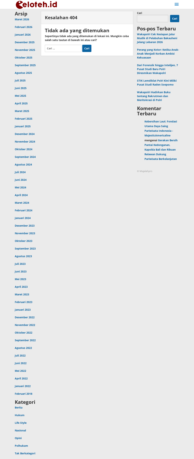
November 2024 (25, 141)
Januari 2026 (23, 34)
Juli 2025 (20, 80)
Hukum (19, 415)
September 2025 (25, 65)
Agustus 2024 (23, 164)
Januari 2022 (23, 386)
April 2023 (21, 286)
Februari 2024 (23, 210)
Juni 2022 (21, 363)
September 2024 (25, 157)
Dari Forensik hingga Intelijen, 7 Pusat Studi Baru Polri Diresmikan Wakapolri (157, 69)
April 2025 (21, 103)
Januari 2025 (23, 126)
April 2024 (21, 195)
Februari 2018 (23, 393)
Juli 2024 (20, 172)
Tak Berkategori (25, 453)
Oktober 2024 (23, 149)
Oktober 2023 (23, 241)
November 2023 (25, 233)
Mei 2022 (20, 371)
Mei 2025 (20, 95)
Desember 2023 (25, 225)
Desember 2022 (25, 317)
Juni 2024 (21, 180)
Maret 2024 (22, 202)
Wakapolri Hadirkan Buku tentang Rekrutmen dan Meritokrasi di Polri (153, 96)
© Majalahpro (144, 171)
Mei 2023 (20, 279)
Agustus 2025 (23, 73)
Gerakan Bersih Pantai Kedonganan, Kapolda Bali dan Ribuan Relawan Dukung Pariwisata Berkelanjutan (161, 149)
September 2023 (25, 248)
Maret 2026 (22, 19)
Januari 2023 (23, 309)
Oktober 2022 (23, 332)
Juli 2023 (20, 264)
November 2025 (25, 50)
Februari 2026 (23, 27)
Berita (18, 407)
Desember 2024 (25, 134)
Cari (139, 13)
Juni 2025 (21, 88)
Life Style (21, 423)
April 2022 (21, 378)
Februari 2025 (23, 118)
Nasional (20, 430)
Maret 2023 (22, 294)
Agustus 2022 (23, 348)
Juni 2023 (21, 271)
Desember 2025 (25, 42)
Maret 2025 (22, 111)
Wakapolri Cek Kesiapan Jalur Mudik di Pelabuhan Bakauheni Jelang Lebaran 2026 (157, 38)
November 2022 (25, 325)
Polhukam (21, 445)
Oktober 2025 (23, 57)
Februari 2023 (23, 302)
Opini (18, 438)
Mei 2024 (20, 187)
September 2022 (25, 340)
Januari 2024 (23, 218)
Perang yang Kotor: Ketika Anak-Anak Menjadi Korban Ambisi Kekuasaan (158, 53)
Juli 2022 (20, 355)
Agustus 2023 (23, 256)
